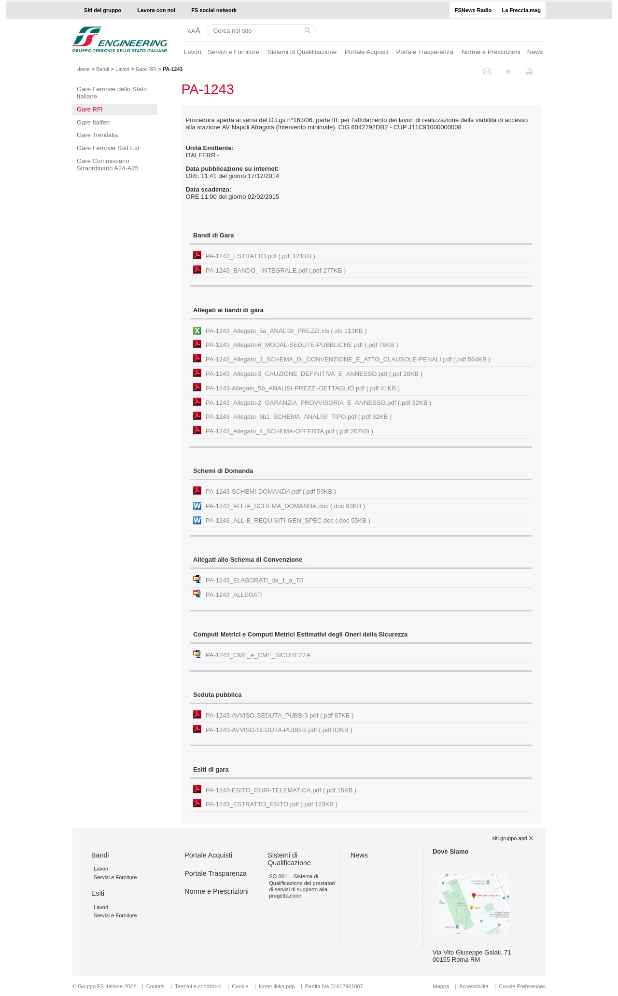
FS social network (214, 10)
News (535, 51)
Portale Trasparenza (424, 51)
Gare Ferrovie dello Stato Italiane (112, 92)
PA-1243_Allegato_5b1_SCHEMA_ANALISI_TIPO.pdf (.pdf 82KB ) (299, 416)
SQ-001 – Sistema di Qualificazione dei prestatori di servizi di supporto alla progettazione (302, 886)
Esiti (97, 893)
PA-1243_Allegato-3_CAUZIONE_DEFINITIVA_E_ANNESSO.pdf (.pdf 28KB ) (314, 373)
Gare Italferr (93, 122)
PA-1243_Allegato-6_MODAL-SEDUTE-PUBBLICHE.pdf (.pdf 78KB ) (302, 344)
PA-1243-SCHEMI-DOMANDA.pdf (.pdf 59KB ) (271, 491)
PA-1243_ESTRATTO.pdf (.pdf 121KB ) (260, 256)
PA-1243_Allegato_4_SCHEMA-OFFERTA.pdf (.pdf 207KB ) (289, 431)
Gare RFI (146, 69)
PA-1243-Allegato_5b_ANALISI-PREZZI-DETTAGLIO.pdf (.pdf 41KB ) (303, 388)
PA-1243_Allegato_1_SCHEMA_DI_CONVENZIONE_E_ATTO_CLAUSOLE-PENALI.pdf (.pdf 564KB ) (348, 359)
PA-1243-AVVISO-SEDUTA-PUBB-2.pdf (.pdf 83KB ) (279, 729)
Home (83, 69)
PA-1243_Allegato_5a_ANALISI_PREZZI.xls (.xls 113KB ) (286, 330)
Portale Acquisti (366, 51)
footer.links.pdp (277, 986)
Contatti (155, 986)
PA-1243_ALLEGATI (234, 594)
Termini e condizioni (198, 986)
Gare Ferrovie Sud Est (108, 148)
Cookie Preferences (522, 986)
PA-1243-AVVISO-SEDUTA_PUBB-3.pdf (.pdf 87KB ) (279, 715)
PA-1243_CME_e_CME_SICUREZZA (258, 655)
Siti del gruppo (102, 10)
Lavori (192, 51)
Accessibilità (474, 986)
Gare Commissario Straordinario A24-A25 (108, 164)
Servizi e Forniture (233, 51)
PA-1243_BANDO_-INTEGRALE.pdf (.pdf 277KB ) (276, 270)
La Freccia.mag (521, 10)
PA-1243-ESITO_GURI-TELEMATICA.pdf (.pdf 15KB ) (281, 790)
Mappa (441, 986)
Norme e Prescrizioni (491, 51)
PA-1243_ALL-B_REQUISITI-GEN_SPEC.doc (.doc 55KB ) (288, 520)
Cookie (240, 986)
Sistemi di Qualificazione (302, 51)
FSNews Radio (473, 10)
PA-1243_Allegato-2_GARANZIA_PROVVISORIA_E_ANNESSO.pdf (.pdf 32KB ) (318, 402)
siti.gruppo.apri (509, 838)
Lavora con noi (157, 10)
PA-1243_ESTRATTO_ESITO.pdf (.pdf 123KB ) (271, 804)
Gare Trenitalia (97, 134)
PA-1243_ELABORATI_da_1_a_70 (254, 580)
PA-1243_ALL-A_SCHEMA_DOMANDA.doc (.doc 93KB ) (285, 506)
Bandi (102, 69)
